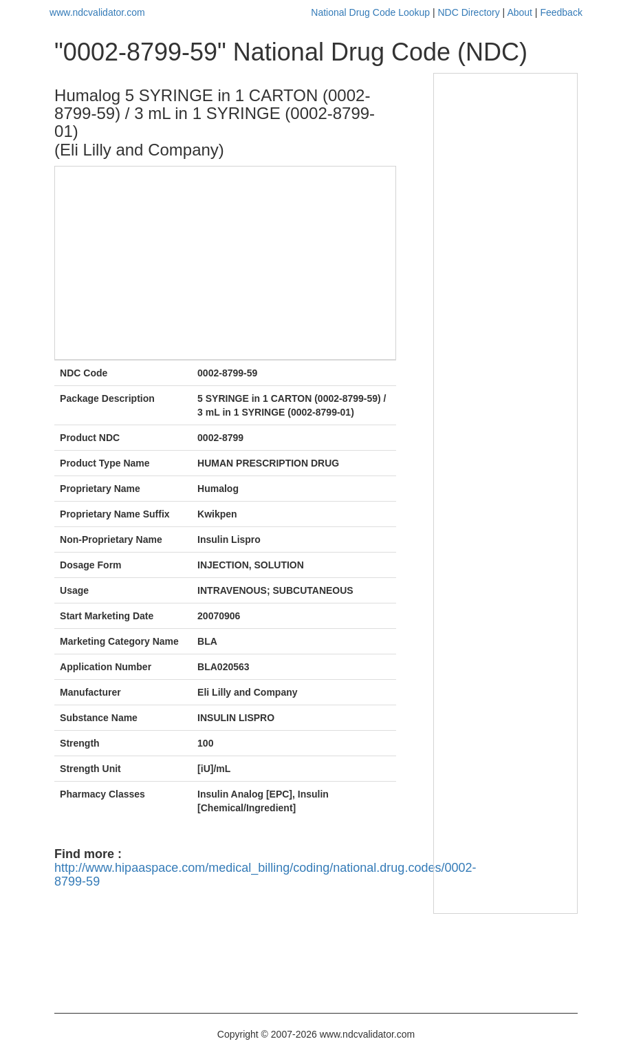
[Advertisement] (222, 263)
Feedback (561, 12)
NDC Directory (469, 12)
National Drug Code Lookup (370, 12)
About (519, 12)
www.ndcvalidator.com (97, 12)
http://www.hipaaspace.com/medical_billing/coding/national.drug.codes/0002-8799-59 (265, 874)
